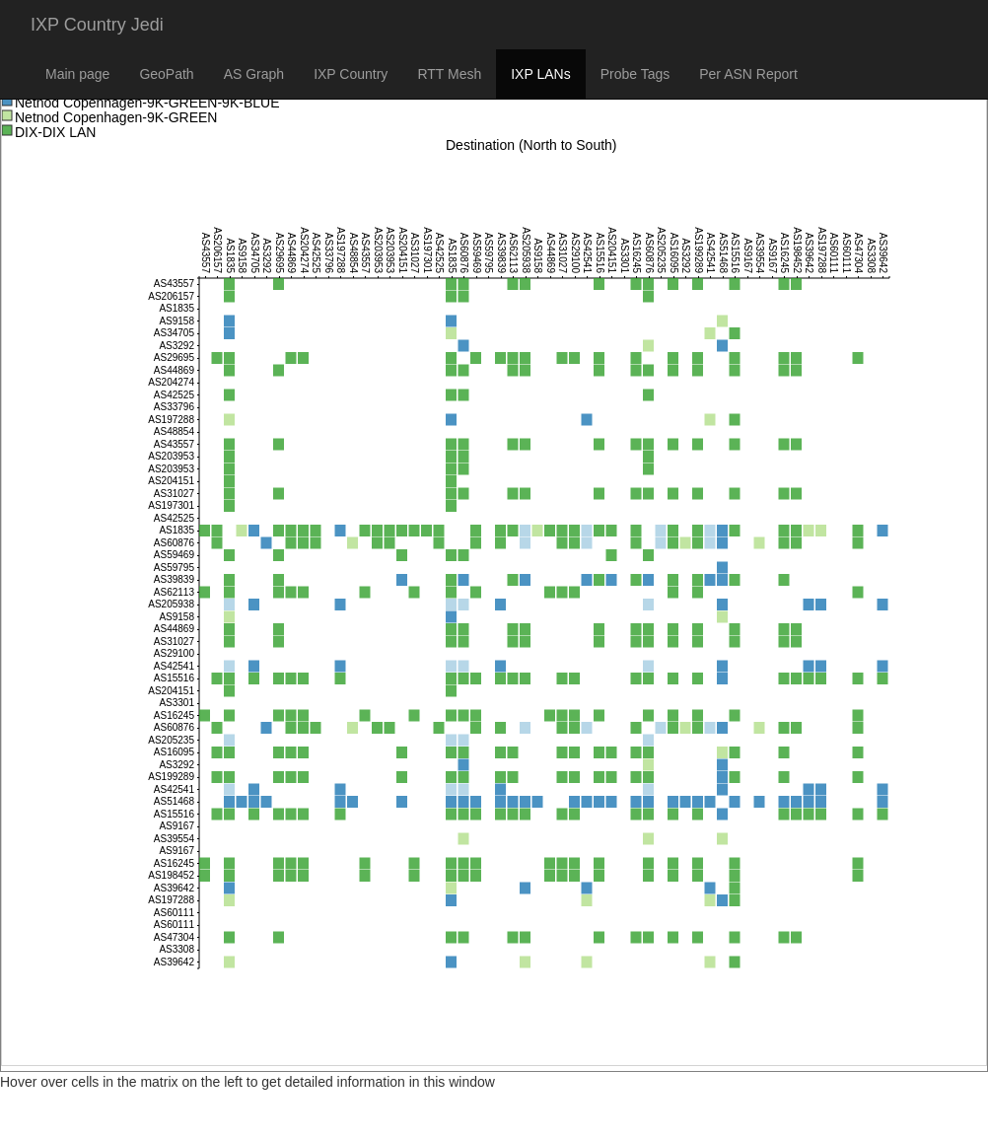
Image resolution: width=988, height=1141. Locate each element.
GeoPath (166, 74)
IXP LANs (540, 74)
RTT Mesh (449, 74)
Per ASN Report (748, 74)
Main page (77, 74)
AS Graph (254, 74)
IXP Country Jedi (97, 25)
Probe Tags (635, 74)
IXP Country (351, 74)
